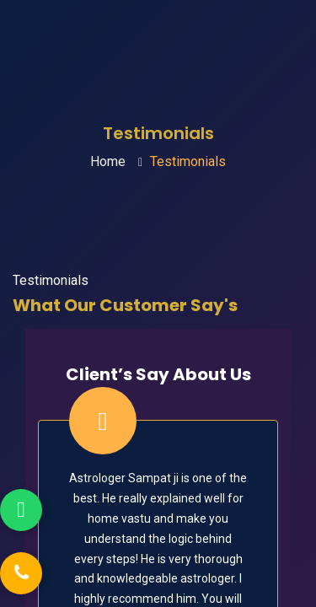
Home (108, 161)
